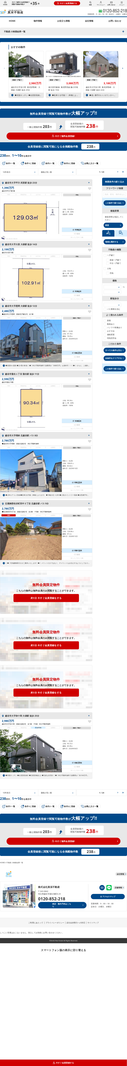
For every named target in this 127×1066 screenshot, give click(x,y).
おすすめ (109, 331)
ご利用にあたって (35, 922)
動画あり (109, 324)
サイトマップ (93, 922)
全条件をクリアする (113, 358)
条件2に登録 (67, 163)
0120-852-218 (51, 899)
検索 (90, 3)
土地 (107, 268)
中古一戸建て (113, 263)
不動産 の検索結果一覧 (14, 31)
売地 (110, 273)
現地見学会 (110, 338)
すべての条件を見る (113, 350)
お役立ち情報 (63, 20)
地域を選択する (111, 242)
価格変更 (109, 334)
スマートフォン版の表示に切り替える (63, 950)
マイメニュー (101, 3)
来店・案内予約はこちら (61, 905)
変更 (107, 225)
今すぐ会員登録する (67, 3)
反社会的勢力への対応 (76, 922)
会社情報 (89, 20)
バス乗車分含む (112, 309)
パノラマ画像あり (113, 327)
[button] (122, 67)
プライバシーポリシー (55, 922)
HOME (5, 3)
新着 (107, 320)
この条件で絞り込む (113, 203)
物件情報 (38, 20)
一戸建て (109, 255)
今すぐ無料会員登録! (63, 136)
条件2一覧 (48, 163)
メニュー (122, 4)
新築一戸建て (113, 260)
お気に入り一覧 (89, 163)
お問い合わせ (111, 4)
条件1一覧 (8, 163)
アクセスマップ (107, 896)
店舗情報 (118, 887)
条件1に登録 (28, 163)
